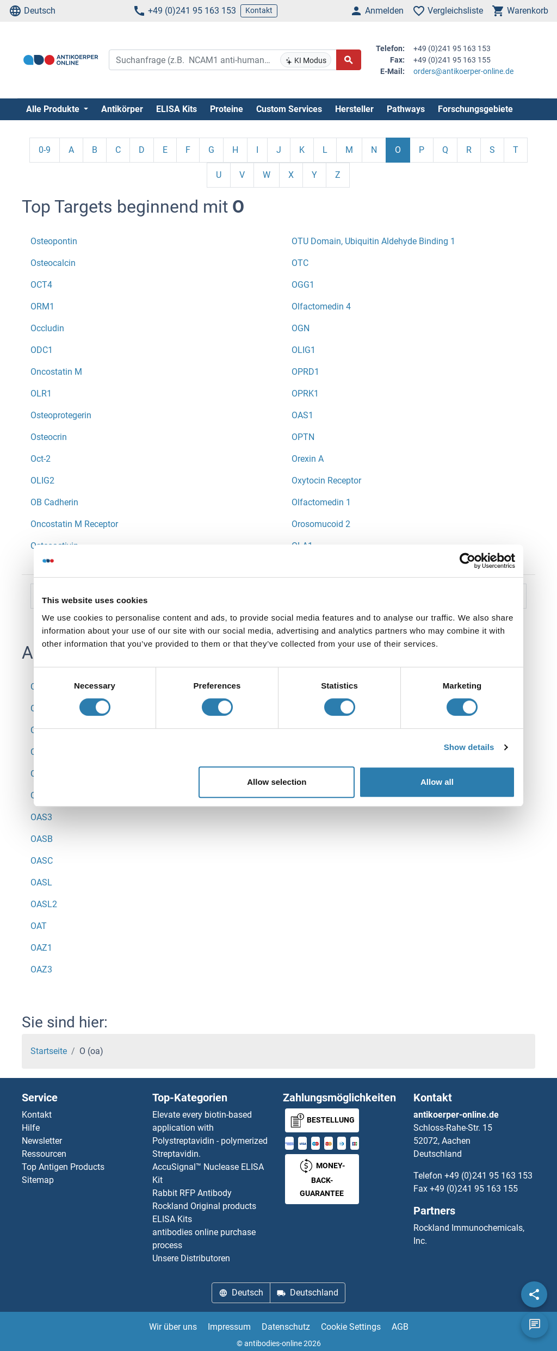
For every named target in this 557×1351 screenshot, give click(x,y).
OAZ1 (41, 948)
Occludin (47, 328)
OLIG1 (303, 350)
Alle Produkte (54, 109)
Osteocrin (48, 437)
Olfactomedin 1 (321, 502)
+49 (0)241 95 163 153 (184, 10)
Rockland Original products (204, 1206)
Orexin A (308, 459)
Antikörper (122, 109)
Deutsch (32, 10)
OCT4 (41, 285)
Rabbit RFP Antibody (192, 1193)
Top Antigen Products (63, 1167)
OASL (41, 882)
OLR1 (41, 393)
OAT (38, 926)
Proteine (226, 109)
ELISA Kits (176, 109)
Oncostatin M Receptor (74, 524)
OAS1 (302, 415)
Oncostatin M (56, 372)
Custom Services (289, 109)
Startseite (48, 1051)
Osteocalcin (53, 263)
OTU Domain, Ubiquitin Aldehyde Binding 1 (373, 241)
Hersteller (354, 109)
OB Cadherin (54, 502)
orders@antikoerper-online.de (463, 71)
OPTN (303, 437)
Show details (469, 747)
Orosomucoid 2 (321, 524)
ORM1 (42, 306)
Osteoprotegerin (60, 415)
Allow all (437, 781)
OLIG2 (42, 480)
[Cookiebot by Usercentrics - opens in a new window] (467, 561)
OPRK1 (305, 393)
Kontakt (259, 10)
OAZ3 (41, 969)
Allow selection (276, 781)
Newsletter (42, 1141)
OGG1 (303, 285)
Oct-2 (40, 459)
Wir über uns (173, 1327)
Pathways (406, 109)
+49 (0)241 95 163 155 (474, 1188)
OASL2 (43, 904)
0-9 (45, 150)
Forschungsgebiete (475, 109)
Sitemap (38, 1180)
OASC (41, 861)
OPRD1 (305, 372)
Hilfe (31, 1128)
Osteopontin (53, 241)
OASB (41, 839)
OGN (301, 328)
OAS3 (41, 817)
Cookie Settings (351, 1327)
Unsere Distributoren (191, 1258)
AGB (400, 1327)
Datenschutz (286, 1327)
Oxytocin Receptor (326, 480)
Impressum (229, 1327)
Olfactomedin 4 (321, 306)
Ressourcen (44, 1154)
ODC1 (41, 350)
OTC (300, 263)
